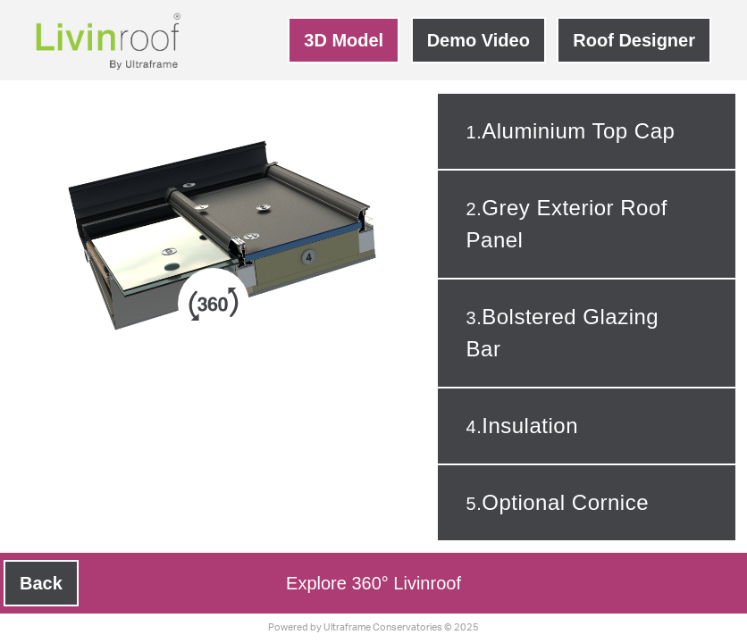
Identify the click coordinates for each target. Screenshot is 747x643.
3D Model (343, 40)
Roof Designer (634, 40)
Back (41, 583)
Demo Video (478, 40)
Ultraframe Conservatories (382, 627)
